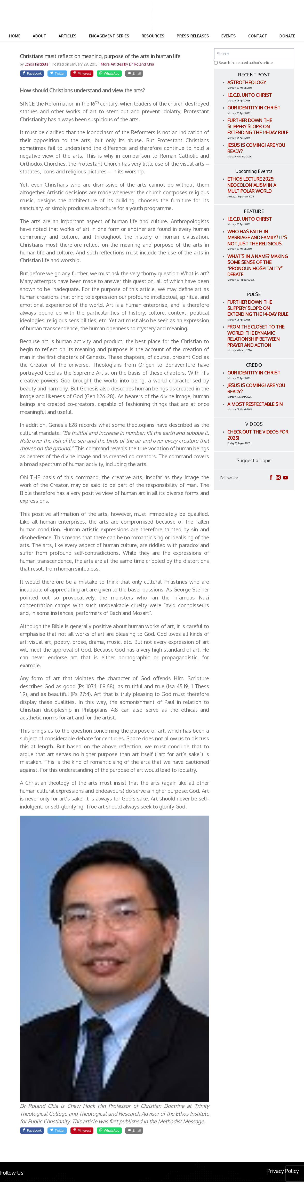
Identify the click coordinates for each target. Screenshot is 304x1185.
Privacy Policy (283, 1174)
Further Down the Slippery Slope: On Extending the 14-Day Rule (257, 126)
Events (228, 36)
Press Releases (193, 36)
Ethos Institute (37, 64)
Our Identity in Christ (253, 107)
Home (14, 36)
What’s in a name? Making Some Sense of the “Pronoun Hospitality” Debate (257, 265)
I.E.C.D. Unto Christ (249, 95)
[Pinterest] (95, 74)
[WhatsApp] (129, 74)
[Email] (159, 74)
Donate (287, 36)
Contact (257, 36)
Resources (153, 36)
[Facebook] (35, 74)
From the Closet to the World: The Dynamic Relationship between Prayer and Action (255, 336)
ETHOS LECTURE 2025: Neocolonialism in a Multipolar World (251, 185)
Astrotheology (246, 82)
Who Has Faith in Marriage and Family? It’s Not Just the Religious (257, 237)
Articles (68, 36)
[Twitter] (66, 74)
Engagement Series (109, 36)
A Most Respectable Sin (255, 404)
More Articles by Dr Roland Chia (127, 64)
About (39, 36)
